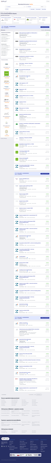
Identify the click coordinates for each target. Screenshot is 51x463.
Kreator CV (32, 441)
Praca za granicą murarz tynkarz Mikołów (6, 422)
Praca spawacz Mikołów (15, 415)
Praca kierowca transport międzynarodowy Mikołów (36, 425)
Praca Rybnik (34, 432)
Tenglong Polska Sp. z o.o (22, 202)
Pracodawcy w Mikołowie (4, 138)
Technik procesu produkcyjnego (25, 269)
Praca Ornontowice (14, 401)
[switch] (44, 27)
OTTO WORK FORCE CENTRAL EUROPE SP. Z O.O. (26, 330)
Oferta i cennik (22, 441)
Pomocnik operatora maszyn (25, 372)
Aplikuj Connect (43, 447)
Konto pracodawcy (23, 444)
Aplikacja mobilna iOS (33, 449)
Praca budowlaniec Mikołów (5, 410)
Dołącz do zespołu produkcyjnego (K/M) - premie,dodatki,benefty (27, 222)
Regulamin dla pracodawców (24, 448)
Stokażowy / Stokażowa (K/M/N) (25, 137)
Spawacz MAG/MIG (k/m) (24, 178)
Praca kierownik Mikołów (5, 415)
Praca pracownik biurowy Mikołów (25, 414)
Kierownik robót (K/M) (17, 17)
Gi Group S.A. (21, 70)
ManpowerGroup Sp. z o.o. (23, 257)
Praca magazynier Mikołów (26, 410)
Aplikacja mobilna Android (34, 447)
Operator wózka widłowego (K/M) (26, 185)
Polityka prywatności (44, 444)
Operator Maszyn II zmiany (24, 131)
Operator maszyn (22, 101)
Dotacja (42, 449)
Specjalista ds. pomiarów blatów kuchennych (28, 41)
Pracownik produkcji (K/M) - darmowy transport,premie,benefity (26, 166)
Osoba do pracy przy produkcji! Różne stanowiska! (29, 329)
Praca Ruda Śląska (14, 402)
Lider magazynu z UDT (23, 83)
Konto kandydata (12, 446)
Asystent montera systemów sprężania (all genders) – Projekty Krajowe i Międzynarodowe (6, 17)
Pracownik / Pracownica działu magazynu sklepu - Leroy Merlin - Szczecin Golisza (31, 17)
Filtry (7, 9)
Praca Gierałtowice (35, 402)
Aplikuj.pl (2, 12)
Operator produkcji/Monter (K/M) (25, 366)
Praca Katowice (3, 402)
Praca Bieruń (3, 405)
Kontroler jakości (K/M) (23, 262)
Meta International (21, 64)
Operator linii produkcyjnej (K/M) (25, 353)
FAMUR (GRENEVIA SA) (22, 152)
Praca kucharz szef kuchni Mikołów (36, 416)
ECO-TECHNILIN (21, 115)
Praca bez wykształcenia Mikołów (25, 425)
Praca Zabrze (14, 405)
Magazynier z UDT (22, 89)
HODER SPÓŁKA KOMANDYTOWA (23, 42)
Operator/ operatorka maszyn (25, 114)
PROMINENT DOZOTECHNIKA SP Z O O (24, 50)
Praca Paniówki (24, 401)
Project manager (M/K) (23, 193)
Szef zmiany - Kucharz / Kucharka (26, 63)
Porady (10, 444)
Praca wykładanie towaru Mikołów (36, 422)
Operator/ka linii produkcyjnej (25, 235)
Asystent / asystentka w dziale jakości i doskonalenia (29, 123)
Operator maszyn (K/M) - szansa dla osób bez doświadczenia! (28, 229)
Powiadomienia (11, 449)
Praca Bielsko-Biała (4, 432)
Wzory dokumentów (33, 444)
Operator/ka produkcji (23, 304)
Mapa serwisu (43, 451)
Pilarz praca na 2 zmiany (24, 108)
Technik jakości (22, 256)
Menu (48, 1)
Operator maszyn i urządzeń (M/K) (26, 208)
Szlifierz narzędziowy (23, 322)
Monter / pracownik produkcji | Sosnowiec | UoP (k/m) (29, 359)
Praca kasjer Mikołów (25, 415)
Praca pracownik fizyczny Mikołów (15, 411)
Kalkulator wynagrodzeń (33, 446)
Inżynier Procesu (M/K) (23, 201)
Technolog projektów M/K (24, 151)
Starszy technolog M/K (23, 158)
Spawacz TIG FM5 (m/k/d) (43, 17)
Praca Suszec (24, 405)
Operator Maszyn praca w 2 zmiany (26, 95)
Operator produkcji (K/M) (24, 310)
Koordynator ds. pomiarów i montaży (26, 56)
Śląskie (7, 12)
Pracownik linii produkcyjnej (24, 69)
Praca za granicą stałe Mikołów (16, 424)
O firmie (42, 441)
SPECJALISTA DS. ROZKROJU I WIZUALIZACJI (28, 32)
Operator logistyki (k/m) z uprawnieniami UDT (28, 215)
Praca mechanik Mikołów (35, 413)
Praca (4, 12)
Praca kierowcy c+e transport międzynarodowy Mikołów (5, 425)
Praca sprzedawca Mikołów (5, 413)
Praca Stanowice (34, 405)
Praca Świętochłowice (25, 402)
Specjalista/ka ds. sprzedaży (25, 49)
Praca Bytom (24, 432)
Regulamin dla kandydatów (13, 447)
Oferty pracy (11, 441)
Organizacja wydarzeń (44, 446)
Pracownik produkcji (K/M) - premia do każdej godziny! (30, 242)
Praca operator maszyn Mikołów (16, 413)
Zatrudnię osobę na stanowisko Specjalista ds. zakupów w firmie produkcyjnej (28, 379)
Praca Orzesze (3, 401)
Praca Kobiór (34, 401)
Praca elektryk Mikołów (35, 410)
